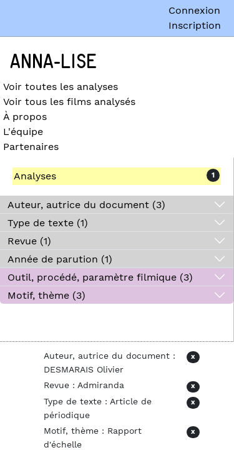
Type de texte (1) (47, 223)
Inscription (194, 25)
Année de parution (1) (59, 259)
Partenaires (31, 146)
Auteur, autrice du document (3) (86, 205)
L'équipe (23, 132)
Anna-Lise (53, 62)
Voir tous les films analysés (69, 102)
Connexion (194, 10)
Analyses (35, 176)
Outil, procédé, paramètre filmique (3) (100, 277)
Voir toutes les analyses (60, 86)
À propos (25, 116)
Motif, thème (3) (46, 295)
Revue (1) (29, 241)
